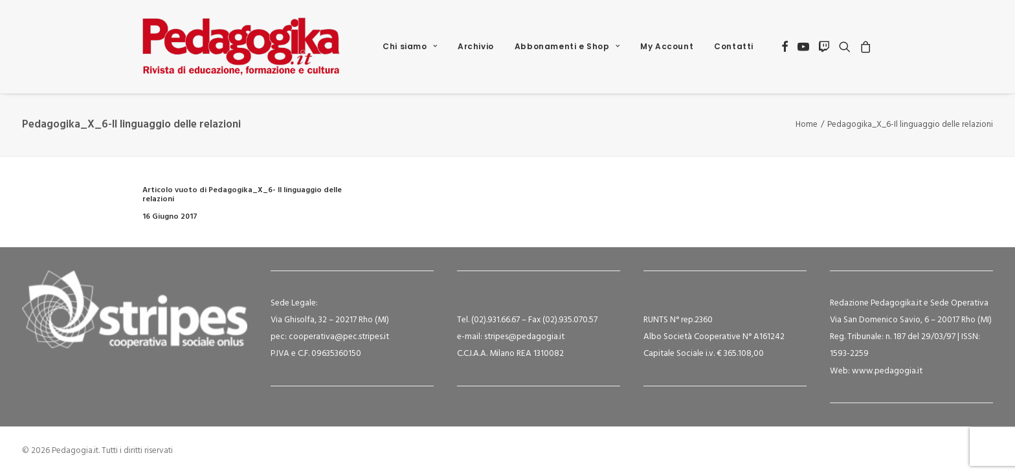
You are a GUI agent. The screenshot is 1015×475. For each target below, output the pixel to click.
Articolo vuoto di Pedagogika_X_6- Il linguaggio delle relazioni (242, 195)
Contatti (733, 46)
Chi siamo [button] (410, 46)
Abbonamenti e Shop (567, 46)
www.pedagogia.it (887, 371)
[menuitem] (410, 46)
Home (807, 124)
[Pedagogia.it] (241, 46)
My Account (666, 46)
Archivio (476, 46)
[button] (785, 46)
